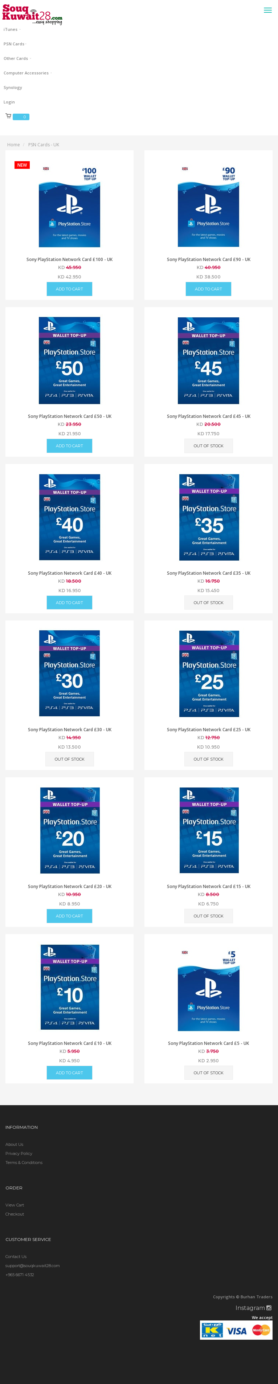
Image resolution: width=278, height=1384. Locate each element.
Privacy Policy (18, 1153)
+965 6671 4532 (19, 1274)
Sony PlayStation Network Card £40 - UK (69, 573)
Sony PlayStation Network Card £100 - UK (69, 259)
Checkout (14, 1214)
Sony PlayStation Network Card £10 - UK (69, 1043)
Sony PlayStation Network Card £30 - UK (69, 729)
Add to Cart (69, 289)
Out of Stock (209, 445)
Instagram (253, 1307)
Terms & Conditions (23, 1162)
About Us (14, 1144)
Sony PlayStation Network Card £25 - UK (208, 729)
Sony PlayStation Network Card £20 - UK (69, 886)
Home (13, 145)
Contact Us (15, 1256)
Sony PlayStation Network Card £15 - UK (208, 886)
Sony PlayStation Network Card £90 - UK (208, 259)
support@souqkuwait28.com (32, 1265)
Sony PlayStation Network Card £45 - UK (208, 416)
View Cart (14, 1205)
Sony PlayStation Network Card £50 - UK (69, 416)
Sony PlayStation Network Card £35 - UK (208, 573)
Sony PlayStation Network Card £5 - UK (208, 1043)
